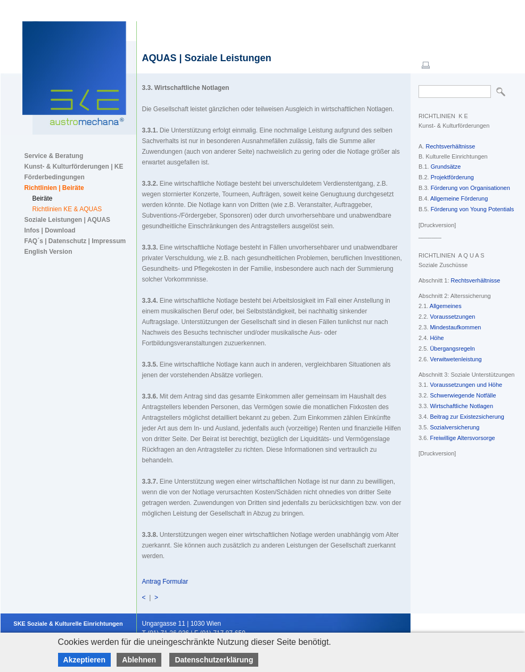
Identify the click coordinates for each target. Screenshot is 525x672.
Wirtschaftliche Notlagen (461, 406)
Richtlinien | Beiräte (54, 188)
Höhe (437, 338)
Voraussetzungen (452, 316)
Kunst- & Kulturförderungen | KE (74, 166)
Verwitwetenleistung (455, 359)
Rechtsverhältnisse (450, 146)
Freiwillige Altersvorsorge (462, 438)
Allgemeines (446, 306)
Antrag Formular (165, 581)
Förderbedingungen (54, 177)
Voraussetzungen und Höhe (466, 384)
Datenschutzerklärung (214, 660)
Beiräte (42, 198)
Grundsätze (446, 166)
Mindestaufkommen (455, 327)
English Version (48, 251)
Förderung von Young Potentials (472, 209)
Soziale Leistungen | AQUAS (67, 219)
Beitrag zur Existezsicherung (467, 416)
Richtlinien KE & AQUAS (67, 209)
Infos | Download (50, 230)
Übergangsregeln (452, 348)
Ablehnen (139, 660)
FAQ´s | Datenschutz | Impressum (75, 241)
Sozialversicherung (454, 427)
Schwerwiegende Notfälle (463, 395)
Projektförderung (452, 177)
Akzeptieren (84, 660)
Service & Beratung (54, 156)
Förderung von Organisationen (470, 188)
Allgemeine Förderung (459, 198)
